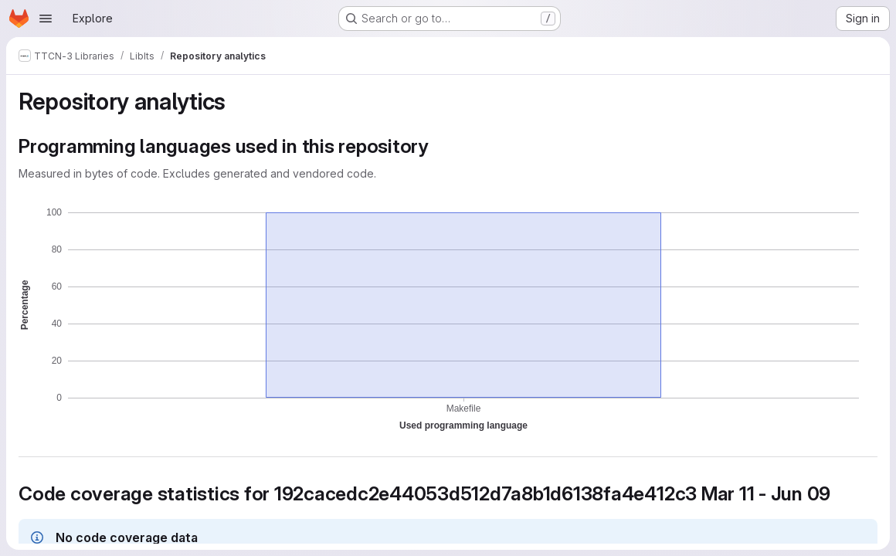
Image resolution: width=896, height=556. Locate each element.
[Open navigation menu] (45, 18)
